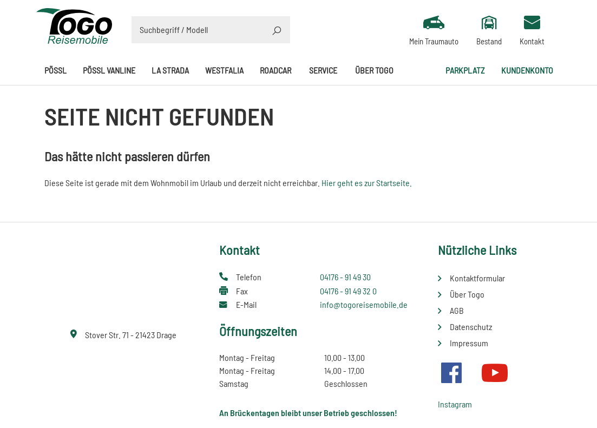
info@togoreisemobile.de (364, 304)
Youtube (494, 372)
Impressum (469, 343)
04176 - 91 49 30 (345, 277)
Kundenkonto (527, 70)
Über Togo (374, 70)
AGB (457, 310)
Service (323, 70)
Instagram (455, 404)
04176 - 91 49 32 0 (348, 291)
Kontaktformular (477, 278)
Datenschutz (471, 326)
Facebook (451, 372)
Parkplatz (465, 70)
